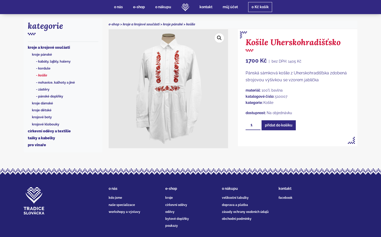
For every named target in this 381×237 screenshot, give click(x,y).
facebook (285, 198)
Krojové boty (42, 117)
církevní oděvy (176, 205)
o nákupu (230, 188)
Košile (42, 75)
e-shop (114, 24)
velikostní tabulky (235, 198)
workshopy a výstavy (124, 212)
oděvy (170, 212)
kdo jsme (115, 198)
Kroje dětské (41, 110)
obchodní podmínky (237, 219)
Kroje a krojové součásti (49, 47)
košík (260, 7)
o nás (113, 188)
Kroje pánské (42, 54)
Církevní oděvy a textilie (49, 131)
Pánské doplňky (50, 96)
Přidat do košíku (278, 125)
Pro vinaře (37, 145)
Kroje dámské (42, 103)
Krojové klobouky (45, 124)
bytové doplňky (177, 219)
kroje (169, 198)
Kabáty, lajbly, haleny (54, 61)
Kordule (44, 68)
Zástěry (43, 89)
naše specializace (122, 205)
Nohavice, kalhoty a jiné (56, 82)
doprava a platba (235, 205)
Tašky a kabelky (41, 138)
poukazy (171, 226)
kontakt (285, 188)
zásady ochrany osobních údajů (245, 212)
